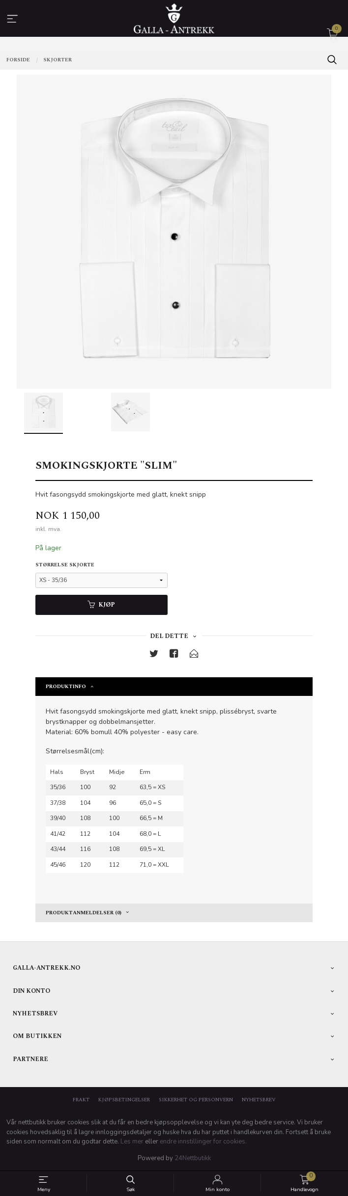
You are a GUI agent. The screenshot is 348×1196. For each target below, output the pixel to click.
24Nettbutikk (192, 1158)
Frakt (81, 1100)
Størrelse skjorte (64, 565)
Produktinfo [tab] (66, 687)
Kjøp (101, 605)
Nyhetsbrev (259, 1100)
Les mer (132, 1141)
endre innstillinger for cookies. (203, 1141)
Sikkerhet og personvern (196, 1100)
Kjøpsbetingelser (124, 1100)
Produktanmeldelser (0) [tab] (83, 913)
